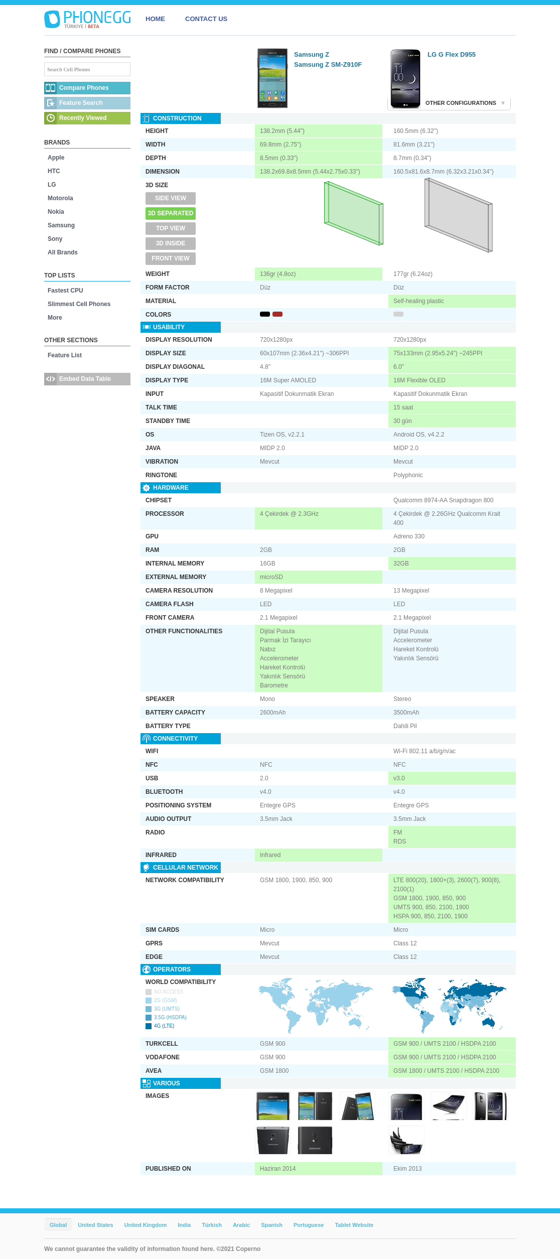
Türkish (212, 1225)
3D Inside (171, 243)
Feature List (65, 355)
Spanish (272, 1225)
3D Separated (171, 213)
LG (52, 184)
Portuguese (309, 1225)
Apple (56, 157)
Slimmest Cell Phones (79, 304)
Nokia (56, 211)
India (184, 1225)
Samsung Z (311, 54)
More (55, 317)
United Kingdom (145, 1225)
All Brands (63, 252)
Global (58, 1225)
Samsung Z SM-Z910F (328, 64)
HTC (54, 171)
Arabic (241, 1225)
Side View (170, 198)
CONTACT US (206, 19)
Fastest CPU (65, 290)
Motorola (60, 198)
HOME (155, 19)
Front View (170, 258)
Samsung (61, 225)
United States (95, 1225)
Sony (55, 238)
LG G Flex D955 (452, 54)
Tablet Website (354, 1225)
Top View (170, 228)
